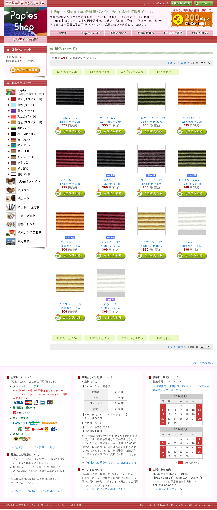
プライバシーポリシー (54, 505)
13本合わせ (164, 71)
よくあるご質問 (172, 33)
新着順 (182, 63)
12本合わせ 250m (131, 71)
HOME (63, 33)
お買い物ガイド (145, 33)
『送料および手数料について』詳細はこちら (110, 462)
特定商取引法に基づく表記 (21, 505)
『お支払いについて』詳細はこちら (34, 447)
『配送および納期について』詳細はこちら (38, 491)
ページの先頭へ (203, 363)
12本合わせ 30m (67, 71)
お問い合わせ (200, 33)
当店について (118, 33)
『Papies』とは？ (90, 33)
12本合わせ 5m (99, 71)
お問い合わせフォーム (169, 489)
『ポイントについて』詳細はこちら (105, 489)
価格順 (171, 63)
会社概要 (76, 505)
